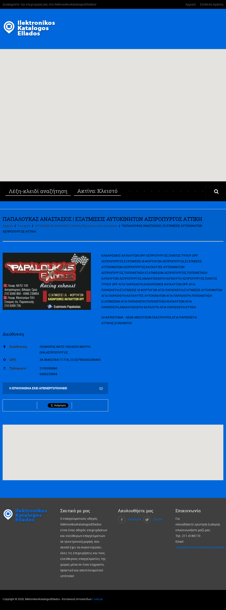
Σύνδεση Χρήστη (211, 4)
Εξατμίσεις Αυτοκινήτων (99, 226)
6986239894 (48, 374)
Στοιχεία (24, 226)
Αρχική (190, 4)
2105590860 (48, 368)
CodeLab (97, 599)
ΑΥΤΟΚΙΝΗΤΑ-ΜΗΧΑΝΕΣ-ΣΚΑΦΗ (57, 226)
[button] (113, 111)
